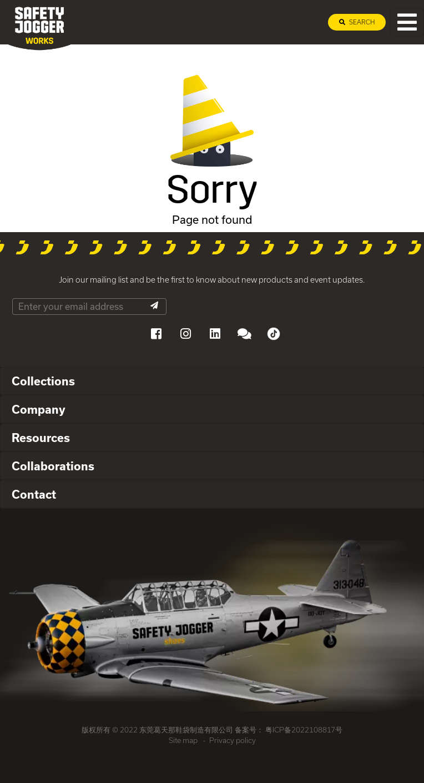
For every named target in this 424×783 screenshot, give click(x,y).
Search (357, 22)
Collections (43, 381)
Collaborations (53, 466)
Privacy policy (232, 740)
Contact (34, 494)
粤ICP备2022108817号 (303, 729)
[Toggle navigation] (407, 22)
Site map (183, 740)
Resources (41, 437)
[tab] (212, 381)
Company (38, 409)
